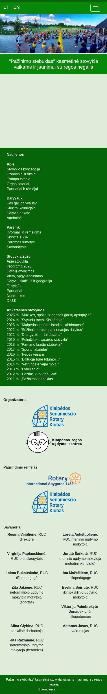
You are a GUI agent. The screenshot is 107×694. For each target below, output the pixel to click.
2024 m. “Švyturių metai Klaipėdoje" (35, 320)
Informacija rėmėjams (24, 232)
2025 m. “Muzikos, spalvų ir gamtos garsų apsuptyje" (49, 315)
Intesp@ (63, 689)
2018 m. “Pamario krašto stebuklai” (34, 344)
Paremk (13, 227)
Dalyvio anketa (18, 213)
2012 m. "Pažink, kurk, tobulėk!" (32, 374)
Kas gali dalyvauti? (22, 203)
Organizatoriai (18, 184)
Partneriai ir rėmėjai (22, 189)
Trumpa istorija (18, 179)
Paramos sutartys (21, 242)
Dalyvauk (14, 198)
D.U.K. (12, 301)
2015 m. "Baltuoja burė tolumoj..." (33, 359)
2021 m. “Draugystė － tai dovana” (34, 335)
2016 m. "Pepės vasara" (26, 354)
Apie (11, 164)
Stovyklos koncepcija (23, 169)
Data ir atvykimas (20, 271)
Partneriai (14, 291)
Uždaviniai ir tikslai (21, 174)
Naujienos (15, 154)
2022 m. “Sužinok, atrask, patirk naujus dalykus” (45, 330)
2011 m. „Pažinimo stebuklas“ (30, 379)
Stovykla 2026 (19, 256)
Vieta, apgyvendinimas (25, 276)
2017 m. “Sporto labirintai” (27, 349)
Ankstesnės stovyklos (25, 310)
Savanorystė (17, 247)
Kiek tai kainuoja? (21, 208)
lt (6, 7)
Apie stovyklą (17, 261)
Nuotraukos (16, 296)
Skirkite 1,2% (17, 237)
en (16, 7)
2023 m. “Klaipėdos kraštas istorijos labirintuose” (45, 325)
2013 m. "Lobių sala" (23, 369)
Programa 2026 (19, 266)
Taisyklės (14, 286)
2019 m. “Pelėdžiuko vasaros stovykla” (37, 340)
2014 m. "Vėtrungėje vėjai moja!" (33, 364)
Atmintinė (14, 218)
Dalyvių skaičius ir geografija (29, 281)
